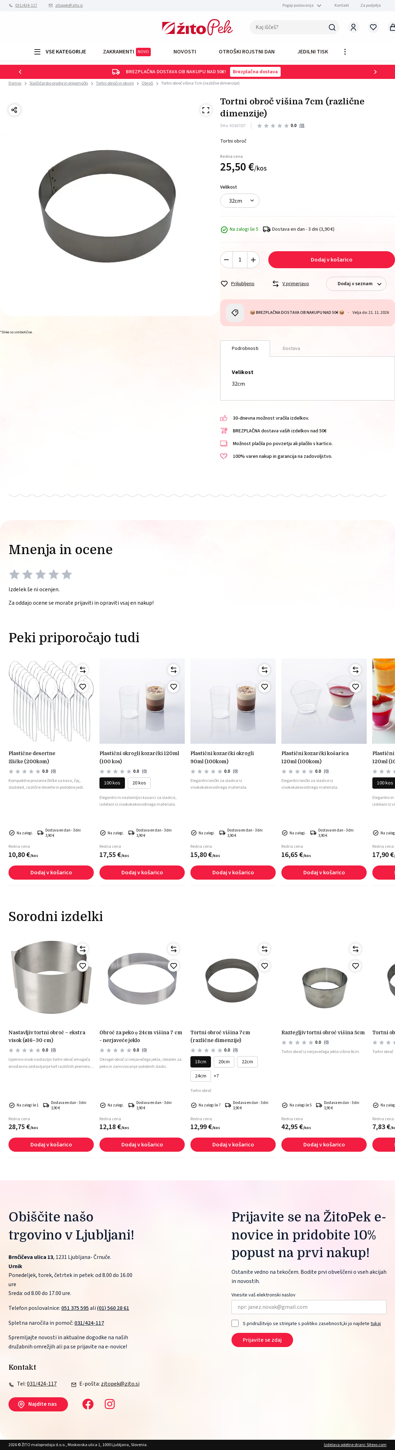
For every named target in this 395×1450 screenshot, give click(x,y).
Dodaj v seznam (362, 284)
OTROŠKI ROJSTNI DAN (247, 52)
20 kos (139, 783)
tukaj (376, 1323)
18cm (200, 1061)
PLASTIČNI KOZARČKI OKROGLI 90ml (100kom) (222, 757)
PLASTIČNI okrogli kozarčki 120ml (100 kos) (139, 757)
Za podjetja (370, 5)
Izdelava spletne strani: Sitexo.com (355, 1445)
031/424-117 (26, 5)
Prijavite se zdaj (262, 1340)
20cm (224, 1061)
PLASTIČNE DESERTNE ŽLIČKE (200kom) (31, 757)
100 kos (112, 783)
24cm (200, 1076)
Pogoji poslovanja (298, 5)
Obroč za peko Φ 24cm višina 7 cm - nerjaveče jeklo (140, 1036)
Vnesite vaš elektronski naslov (263, 1295)
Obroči (147, 83)
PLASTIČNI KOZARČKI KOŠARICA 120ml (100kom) (315, 757)
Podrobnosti (245, 348)
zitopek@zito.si (69, 5)
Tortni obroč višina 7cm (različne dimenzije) (200, 83)
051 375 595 (75, 1308)
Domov (15, 83)
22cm (247, 1061)
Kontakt (341, 5)
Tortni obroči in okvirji (115, 83)
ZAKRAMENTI (127, 52)
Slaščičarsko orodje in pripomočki (58, 83)
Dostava (291, 348)
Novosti (184, 52)
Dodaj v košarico (332, 260)
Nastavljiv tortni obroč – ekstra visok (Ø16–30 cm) (46, 1036)
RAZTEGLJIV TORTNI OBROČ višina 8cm (323, 1032)
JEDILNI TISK (312, 52)
